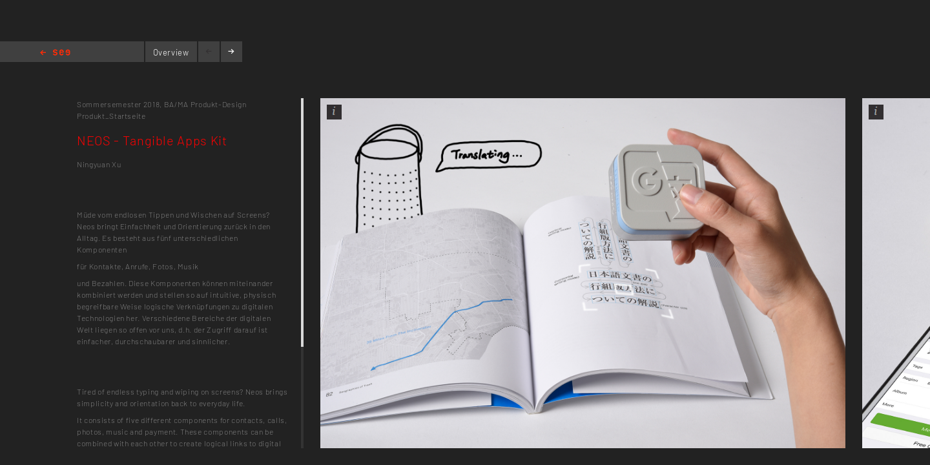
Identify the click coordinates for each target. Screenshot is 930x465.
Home (55, 53)
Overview (171, 52)
